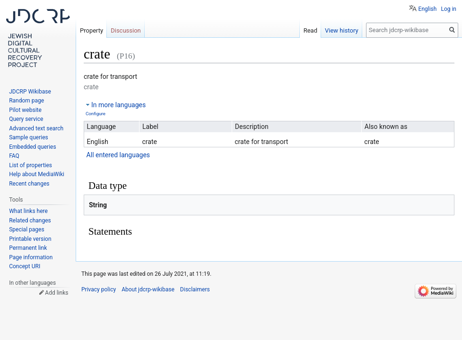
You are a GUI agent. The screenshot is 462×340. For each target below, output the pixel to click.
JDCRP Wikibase (30, 91)
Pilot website (25, 110)
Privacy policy (98, 289)
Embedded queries (32, 147)
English (427, 9)
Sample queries (28, 137)
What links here (28, 211)
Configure (95, 113)
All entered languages (118, 155)
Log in (448, 9)
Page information (30, 257)
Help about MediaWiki (36, 174)
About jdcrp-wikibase (148, 289)
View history (341, 30)
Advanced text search (36, 128)
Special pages (26, 229)
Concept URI (24, 266)
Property (91, 30)
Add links (56, 292)
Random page (26, 100)
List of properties (30, 165)
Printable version (30, 239)
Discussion (126, 30)
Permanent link (28, 248)
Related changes (30, 220)
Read (310, 30)
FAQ (14, 156)
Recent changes (29, 183)
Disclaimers (195, 289)
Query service (26, 119)
